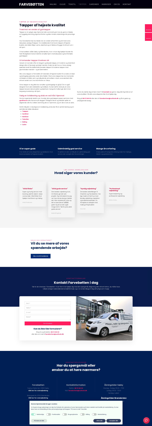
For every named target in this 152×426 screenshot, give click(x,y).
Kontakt (127, 4)
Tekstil (72, 4)
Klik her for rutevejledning (38, 390)
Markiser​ (25, 116)
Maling (53, 4)
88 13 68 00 (87, 98)
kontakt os (107, 92)
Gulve (63, 4)
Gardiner (94, 4)
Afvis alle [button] (99, 420)
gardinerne (23, 100)
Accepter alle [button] (113, 420)
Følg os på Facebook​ (40, 256)
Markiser (106, 4)
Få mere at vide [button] (39, 420)
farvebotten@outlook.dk (109, 98)
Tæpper (82, 4)
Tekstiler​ (25, 119)
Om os (117, 4)
